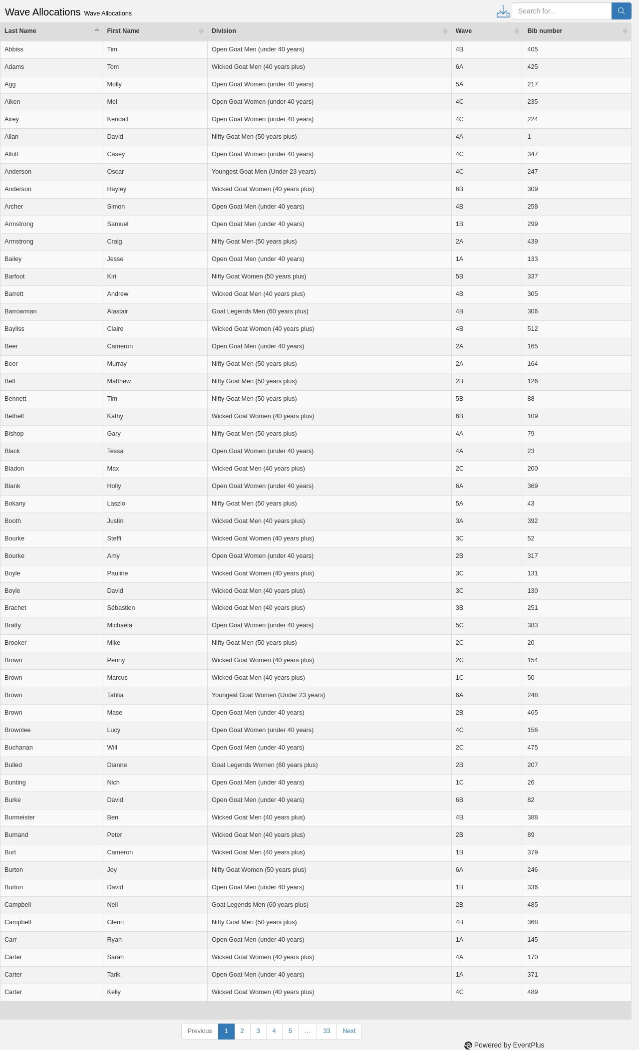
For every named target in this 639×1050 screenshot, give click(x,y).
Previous (200, 1031)
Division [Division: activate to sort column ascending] (223, 30)
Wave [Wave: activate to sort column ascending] (464, 30)
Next (349, 1031)
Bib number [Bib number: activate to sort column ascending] (544, 30)
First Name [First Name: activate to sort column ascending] (123, 30)
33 (326, 1031)
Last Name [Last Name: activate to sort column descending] (20, 30)
